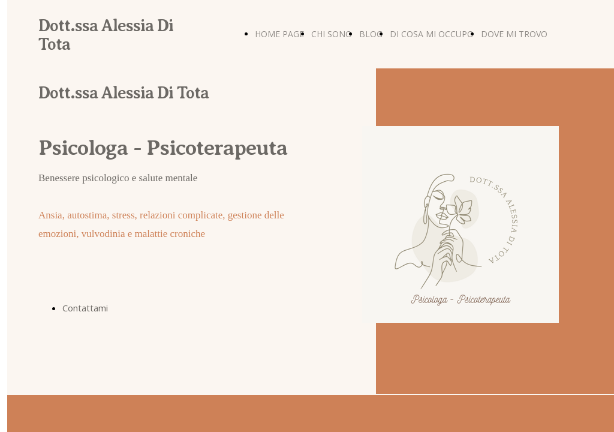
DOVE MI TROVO (514, 34)
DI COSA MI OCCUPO (432, 34)
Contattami (85, 308)
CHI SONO (331, 34)
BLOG (371, 34)
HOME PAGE (279, 34)
